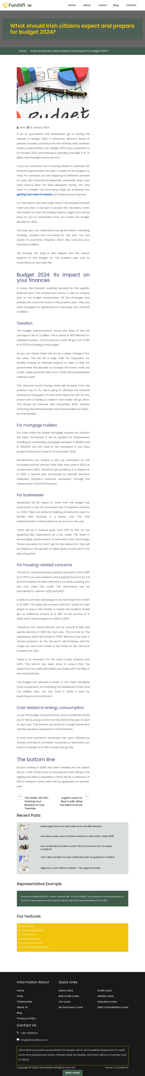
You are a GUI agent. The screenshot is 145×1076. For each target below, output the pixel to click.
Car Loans (65, 1001)
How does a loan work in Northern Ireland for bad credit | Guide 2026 (79, 836)
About (87, 5)
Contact (131, 5)
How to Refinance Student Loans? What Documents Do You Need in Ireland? (76, 848)
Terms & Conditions (116, 1067)
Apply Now (72, 1072)
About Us (22, 1007)
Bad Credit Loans (69, 996)
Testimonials (24, 1001)
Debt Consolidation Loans (112, 1007)
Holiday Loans (105, 996)
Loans (103, 5)
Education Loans (107, 1001)
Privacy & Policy (26, 1018)
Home (72, 5)
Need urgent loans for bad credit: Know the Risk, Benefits (71, 826)
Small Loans (104, 990)
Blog (115, 5)
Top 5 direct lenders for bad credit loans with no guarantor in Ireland (80, 857)
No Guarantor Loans (71, 1007)
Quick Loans (66, 990)
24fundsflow (46, 1067)
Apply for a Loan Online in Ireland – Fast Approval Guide (73, 867)
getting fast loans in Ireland (34, 194)
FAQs (20, 996)
